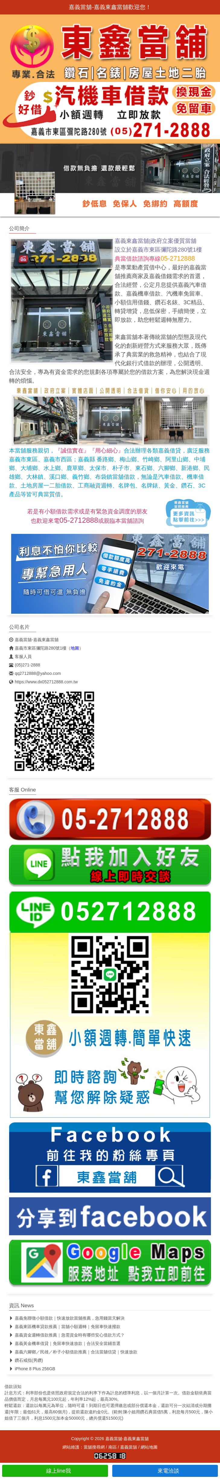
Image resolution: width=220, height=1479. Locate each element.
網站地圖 (149, 1447)
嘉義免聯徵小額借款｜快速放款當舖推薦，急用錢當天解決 (67, 1318)
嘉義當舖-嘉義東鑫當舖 (34, 639)
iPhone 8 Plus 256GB (32, 1368)
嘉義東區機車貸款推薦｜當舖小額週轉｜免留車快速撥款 (64, 1326)
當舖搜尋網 (94, 1447)
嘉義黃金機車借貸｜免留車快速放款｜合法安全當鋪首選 (64, 1343)
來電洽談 (165, 1471)
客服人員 (20, 656)
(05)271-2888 (24, 665)
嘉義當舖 (128, 1447)
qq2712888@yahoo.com (35, 673)
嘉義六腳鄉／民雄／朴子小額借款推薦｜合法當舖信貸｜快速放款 (73, 1351)
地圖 (75, 648)
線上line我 (55, 1471)
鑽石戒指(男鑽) (26, 1360)
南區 (112, 1447)
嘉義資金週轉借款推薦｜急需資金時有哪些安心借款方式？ (67, 1335)
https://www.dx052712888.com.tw (43, 681)
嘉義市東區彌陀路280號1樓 (37, 648)
